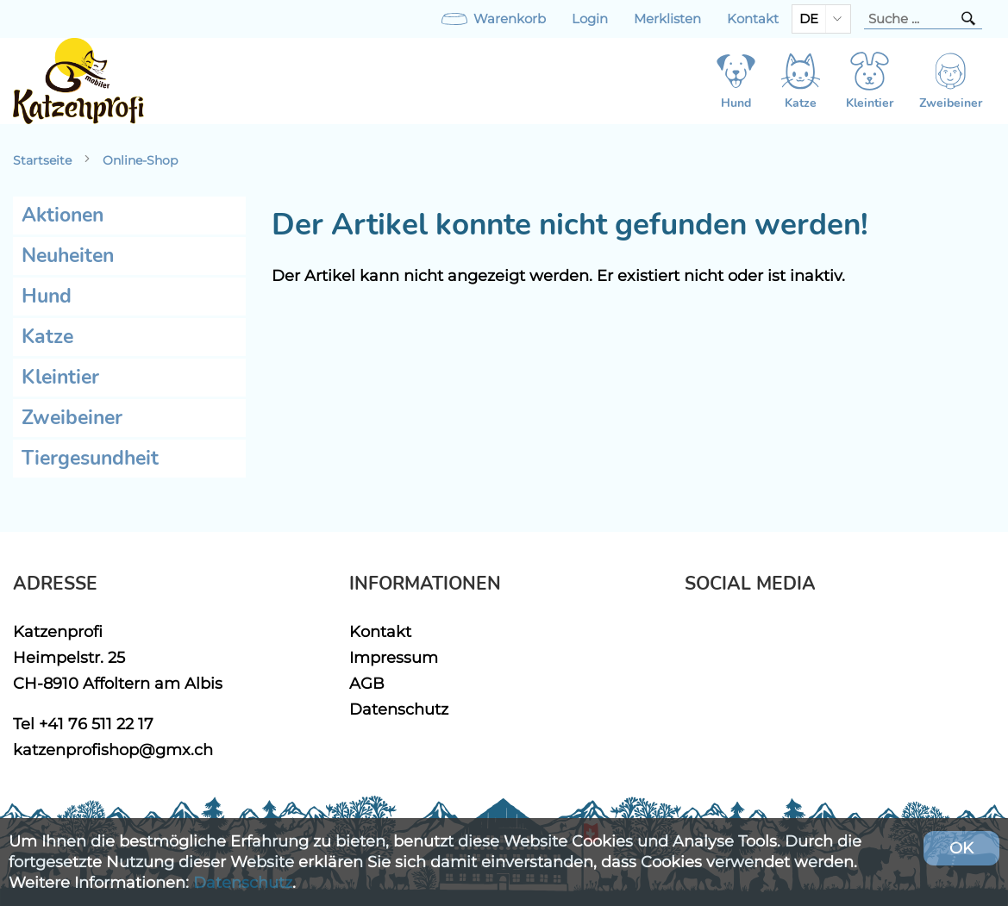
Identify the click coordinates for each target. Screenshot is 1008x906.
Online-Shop (140, 160)
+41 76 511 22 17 (96, 724)
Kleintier (60, 377)
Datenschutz (398, 709)
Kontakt (753, 19)
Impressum (393, 657)
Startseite (42, 160)
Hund (47, 296)
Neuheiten (68, 255)
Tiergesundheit (90, 458)
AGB (367, 683)
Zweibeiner (72, 417)
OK (961, 848)
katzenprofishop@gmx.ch (113, 749)
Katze (47, 336)
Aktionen (62, 215)
